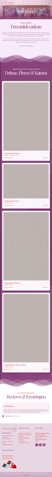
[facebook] (36, 444)
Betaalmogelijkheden (24, 438)
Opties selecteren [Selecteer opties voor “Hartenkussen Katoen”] (10, 287)
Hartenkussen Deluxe (11, 153)
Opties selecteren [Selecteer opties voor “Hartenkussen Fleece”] (9, 204)
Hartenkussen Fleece (12, 200)
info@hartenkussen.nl (7, 444)
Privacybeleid (22, 441)
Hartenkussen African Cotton (15, 365)
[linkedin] (44, 444)
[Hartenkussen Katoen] (27, 246)
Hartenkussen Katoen (13, 283)
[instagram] (40, 444)
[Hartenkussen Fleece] (26, 180)
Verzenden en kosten (24, 442)
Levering (21, 439)
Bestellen (21, 436)
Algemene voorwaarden (25, 433)
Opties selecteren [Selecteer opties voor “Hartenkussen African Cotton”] (10, 369)
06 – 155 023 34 (8, 441)
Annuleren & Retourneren (25, 434)
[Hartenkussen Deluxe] (25, 116)
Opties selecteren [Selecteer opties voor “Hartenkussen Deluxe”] (8, 157)
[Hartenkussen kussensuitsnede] (9, 461)
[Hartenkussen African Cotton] (27, 328)
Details (45, 157)
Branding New (26, 475)
